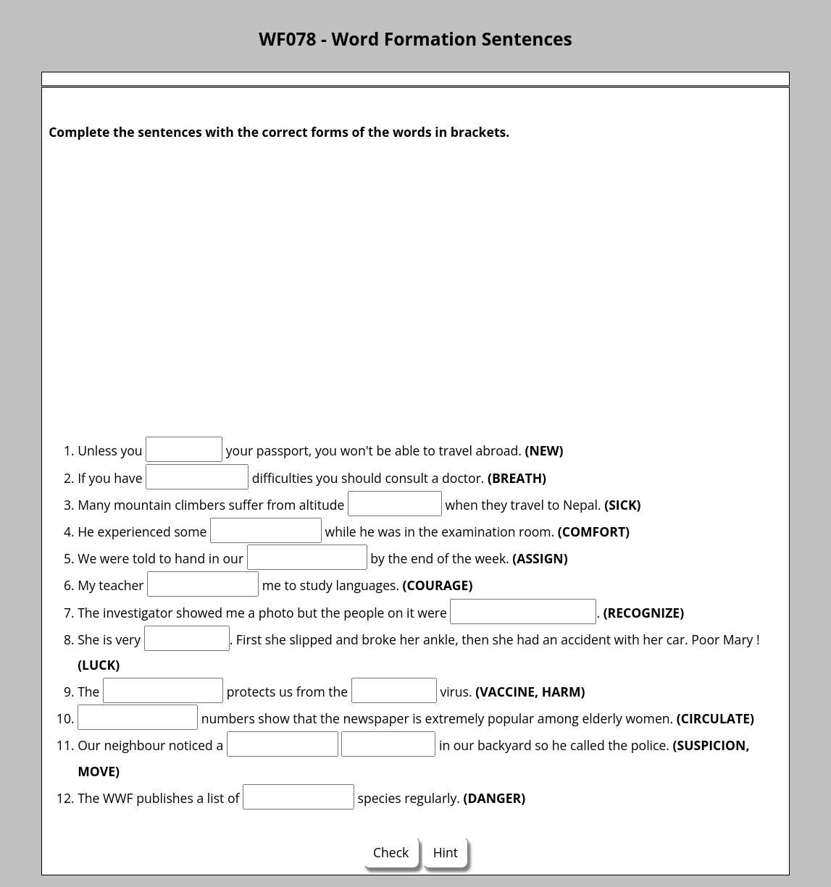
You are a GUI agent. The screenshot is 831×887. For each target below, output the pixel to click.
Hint (446, 852)
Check (390, 852)
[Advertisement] (415, 271)
